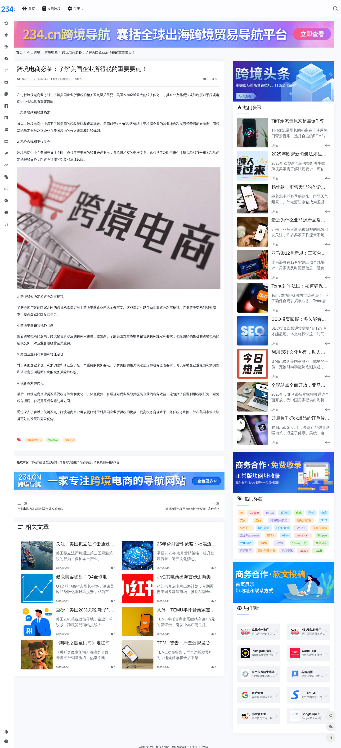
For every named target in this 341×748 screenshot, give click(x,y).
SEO (254, 516)
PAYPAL (256, 524)
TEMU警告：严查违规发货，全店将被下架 (199, 626)
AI (252, 501)
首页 (52, 50)
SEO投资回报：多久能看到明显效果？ (304, 312)
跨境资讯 (102, 424)
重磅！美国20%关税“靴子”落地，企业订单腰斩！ (110, 593)
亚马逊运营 (277, 524)
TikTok (281, 501)
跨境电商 (83, 50)
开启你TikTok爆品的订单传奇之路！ (303, 411)
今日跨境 (66, 50)
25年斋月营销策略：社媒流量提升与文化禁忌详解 (200, 527)
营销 (324, 501)
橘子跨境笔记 (94, 76)
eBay (254, 531)
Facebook (320, 516)
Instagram (271, 531)
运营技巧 (321, 539)
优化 (311, 501)
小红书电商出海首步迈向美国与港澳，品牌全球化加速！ (199, 560)
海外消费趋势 (259, 546)
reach (311, 546)
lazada (296, 546)
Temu (254, 539)
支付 (266, 508)
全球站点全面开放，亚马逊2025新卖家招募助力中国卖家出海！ (304, 378)
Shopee (290, 531)
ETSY (323, 524)
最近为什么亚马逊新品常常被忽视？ (303, 213)
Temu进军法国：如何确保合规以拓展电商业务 (302, 279)
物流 (254, 508)
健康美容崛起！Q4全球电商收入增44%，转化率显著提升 (110, 560)
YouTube (307, 531)
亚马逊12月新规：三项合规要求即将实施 (304, 246)
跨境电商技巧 (66, 424)
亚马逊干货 (276, 539)
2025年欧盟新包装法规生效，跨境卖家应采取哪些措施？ (304, 147)
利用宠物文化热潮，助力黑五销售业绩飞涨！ (303, 345)
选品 (279, 508)
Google (265, 501)
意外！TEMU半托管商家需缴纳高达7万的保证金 (199, 593)
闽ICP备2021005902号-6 (210, 742)
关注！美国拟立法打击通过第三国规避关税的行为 (110, 527)
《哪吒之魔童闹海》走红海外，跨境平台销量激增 (110, 626)
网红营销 (297, 516)
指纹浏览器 (320, 508)
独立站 (296, 501)
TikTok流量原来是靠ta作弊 (303, 114)
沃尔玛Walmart (301, 524)
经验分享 (85, 424)
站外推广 (274, 516)
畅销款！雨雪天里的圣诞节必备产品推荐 (303, 180)
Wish (324, 531)
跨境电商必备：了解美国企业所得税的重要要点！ (131, 50)
